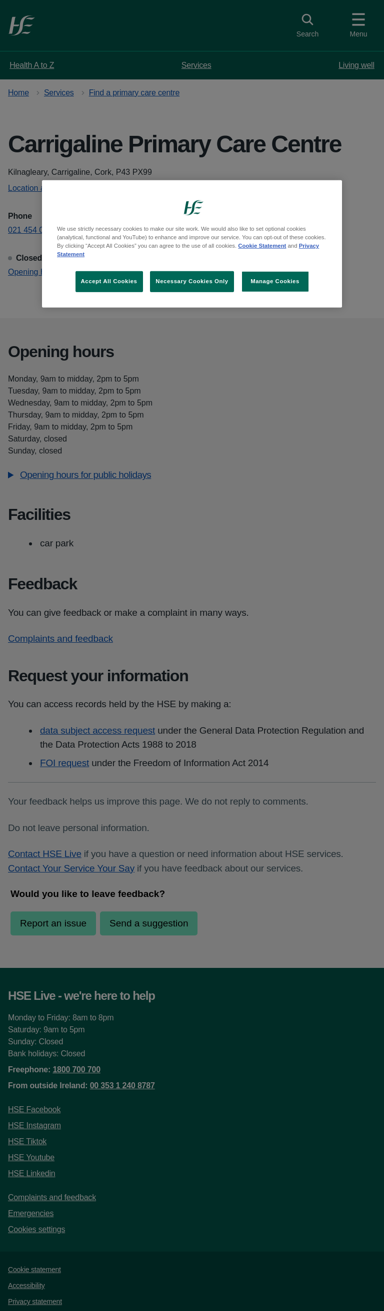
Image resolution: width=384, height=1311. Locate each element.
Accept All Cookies (109, 281)
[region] (192, 244)
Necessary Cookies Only (192, 281)
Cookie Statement (262, 246)
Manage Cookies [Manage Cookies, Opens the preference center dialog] (275, 281)
